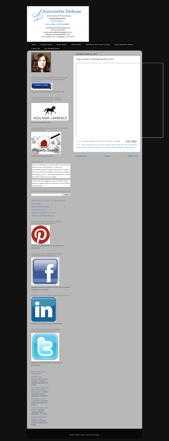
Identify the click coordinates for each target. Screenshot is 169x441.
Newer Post (81, 156)
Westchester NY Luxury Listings (98, 44)
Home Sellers (76, 44)
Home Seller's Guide (38, 399)
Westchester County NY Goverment (43, 213)
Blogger (96, 435)
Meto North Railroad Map (40, 207)
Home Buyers (62, 44)
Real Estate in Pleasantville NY (113, 147)
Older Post (133, 156)
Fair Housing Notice (51, 48)
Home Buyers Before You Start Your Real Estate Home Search (40, 390)
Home (34, 44)
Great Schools (36, 204)
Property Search (46, 44)
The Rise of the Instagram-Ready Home (39, 378)
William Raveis (130, 147)
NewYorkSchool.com (38, 210)
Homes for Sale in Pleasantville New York (113, 145)
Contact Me (35, 48)
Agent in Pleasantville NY (90, 145)
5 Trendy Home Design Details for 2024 (39, 418)
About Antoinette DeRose (124, 44)
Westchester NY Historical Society (43, 216)
